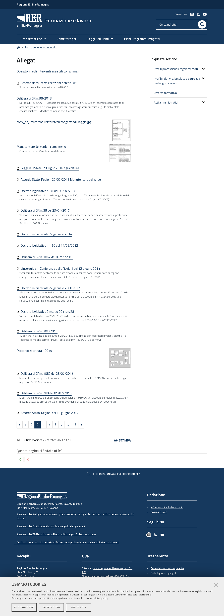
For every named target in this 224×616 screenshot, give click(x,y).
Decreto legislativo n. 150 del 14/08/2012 (49, 245)
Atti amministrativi (179, 102)
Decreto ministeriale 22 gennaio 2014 (46, 234)
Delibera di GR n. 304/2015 (39, 331)
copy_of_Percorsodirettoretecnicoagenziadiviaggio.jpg (54, 121)
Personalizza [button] (78, 607)
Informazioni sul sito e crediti (167, 507)
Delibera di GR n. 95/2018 (34, 98)
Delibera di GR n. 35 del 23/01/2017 (45, 210)
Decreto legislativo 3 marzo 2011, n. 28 (47, 311)
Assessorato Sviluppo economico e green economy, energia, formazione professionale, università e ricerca (75, 516)
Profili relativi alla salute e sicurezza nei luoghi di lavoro (179, 80)
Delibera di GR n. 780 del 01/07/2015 (46, 393)
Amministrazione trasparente (167, 568)
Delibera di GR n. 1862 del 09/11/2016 (47, 256)
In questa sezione (163, 59)
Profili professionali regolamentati (179, 69)
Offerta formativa (165, 93)
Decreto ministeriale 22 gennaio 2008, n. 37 (50, 288)
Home (19, 47)
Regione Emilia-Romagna (33, 4)
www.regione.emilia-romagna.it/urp (113, 568)
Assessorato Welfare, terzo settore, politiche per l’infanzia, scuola (56, 534)
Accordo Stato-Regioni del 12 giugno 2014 (49, 412)
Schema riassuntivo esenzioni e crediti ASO (50, 82)
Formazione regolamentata (41, 47)
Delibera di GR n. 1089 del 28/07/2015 (47, 373)
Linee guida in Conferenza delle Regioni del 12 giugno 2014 (60, 268)
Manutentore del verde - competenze (42, 146)
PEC (84, 572)
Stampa (122, 440)
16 (75, 424)
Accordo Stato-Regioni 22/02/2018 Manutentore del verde (61, 179)
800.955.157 (121, 576)
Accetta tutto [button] (51, 607)
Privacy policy (101, 598)
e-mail (163, 512)
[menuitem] (35, 38)
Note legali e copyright (163, 573)
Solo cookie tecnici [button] (24, 607)
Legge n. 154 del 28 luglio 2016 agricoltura (50, 167)
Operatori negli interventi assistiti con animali (48, 71)
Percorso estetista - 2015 (34, 350)
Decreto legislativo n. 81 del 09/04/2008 (48, 190)
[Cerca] (202, 24)
